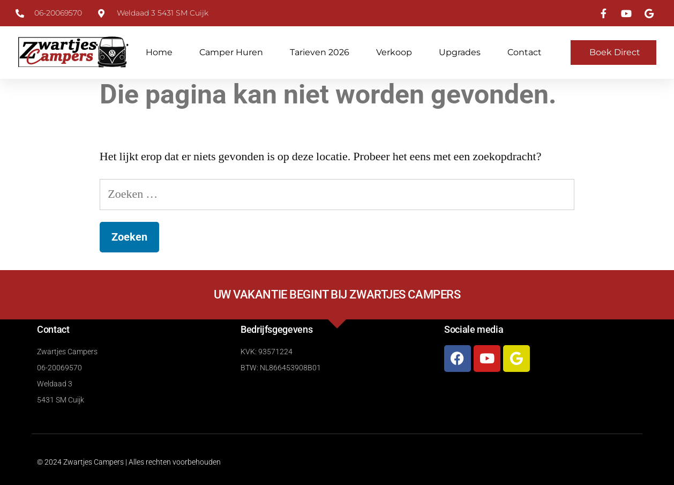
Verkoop (394, 52)
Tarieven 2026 (319, 52)
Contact (524, 52)
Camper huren (231, 52)
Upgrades (460, 52)
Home (159, 52)
